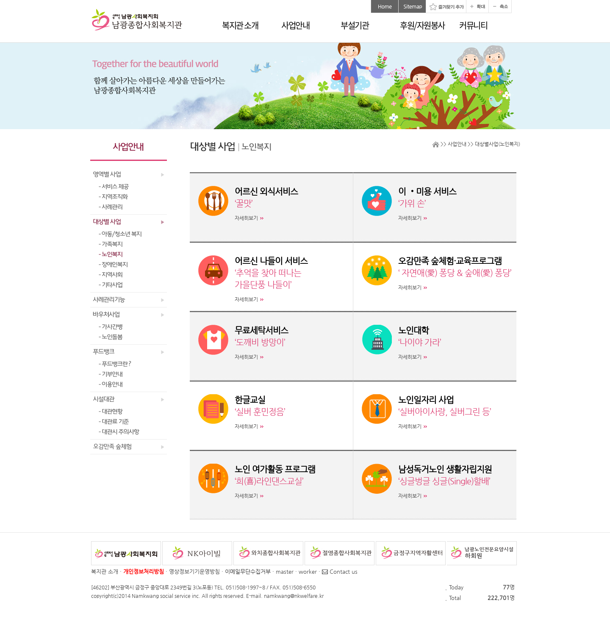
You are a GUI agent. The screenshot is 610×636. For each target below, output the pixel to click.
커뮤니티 (473, 25)
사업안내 (295, 25)
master (285, 571)
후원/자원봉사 (422, 25)
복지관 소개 (240, 25)
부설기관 (355, 25)
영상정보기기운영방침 (194, 571)
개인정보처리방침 (143, 571)
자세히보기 (246, 218)
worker (308, 571)
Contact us (340, 571)
